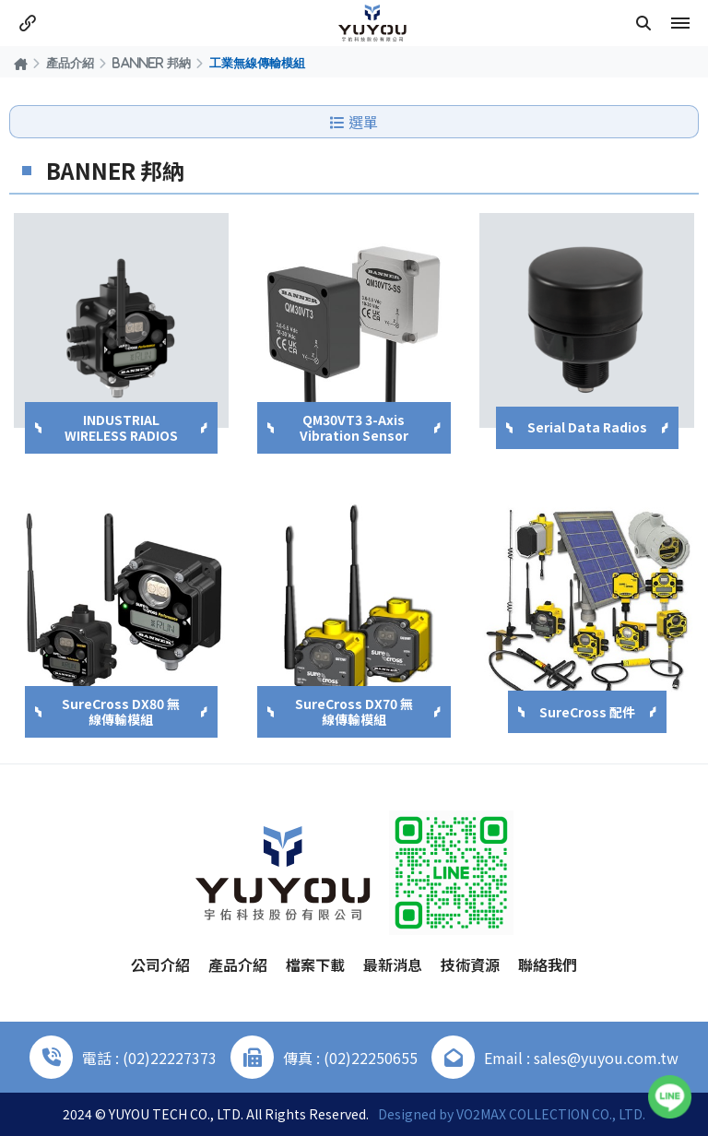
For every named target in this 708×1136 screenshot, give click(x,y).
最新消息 (392, 964)
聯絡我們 (547, 964)
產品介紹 (70, 62)
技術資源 (470, 964)
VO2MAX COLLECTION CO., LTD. (550, 1114)
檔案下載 (315, 964)
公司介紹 (160, 964)
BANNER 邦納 (151, 62)
